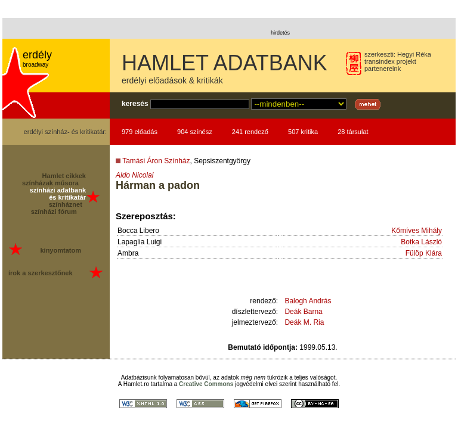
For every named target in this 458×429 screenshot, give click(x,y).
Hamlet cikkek (64, 175)
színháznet (65, 204)
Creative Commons (206, 384)
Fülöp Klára (424, 253)
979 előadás (139, 131)
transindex (379, 61)
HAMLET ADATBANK (224, 63)
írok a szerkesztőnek (40, 272)
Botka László (421, 242)
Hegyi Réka (414, 54)
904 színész (194, 131)
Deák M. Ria (304, 322)
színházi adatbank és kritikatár (58, 193)
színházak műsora (50, 182)
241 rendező (250, 131)
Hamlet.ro (136, 384)
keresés (135, 104)
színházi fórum (54, 211)
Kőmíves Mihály (416, 230)
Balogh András (307, 301)
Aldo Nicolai (134, 175)
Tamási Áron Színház (156, 161)
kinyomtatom (60, 250)
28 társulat (353, 131)
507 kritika (303, 131)
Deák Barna (303, 311)
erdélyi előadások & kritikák (172, 80)
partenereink (382, 68)
